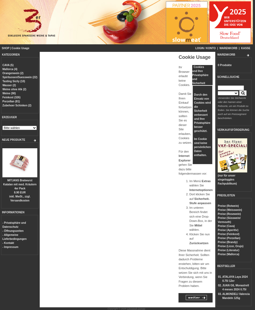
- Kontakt (8, 242)
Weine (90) (9, 93)
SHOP (5, 48)
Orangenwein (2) (12, 73)
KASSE (245, 48)
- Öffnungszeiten (13, 230)
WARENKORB (229, 48)
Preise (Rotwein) (228, 205)
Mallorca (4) (9, 69)
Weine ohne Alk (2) (14, 89)
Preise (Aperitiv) (228, 230)
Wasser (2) (9, 85)
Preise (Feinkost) (228, 234)
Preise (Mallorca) (228, 254)
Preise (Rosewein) (229, 213)
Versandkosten (19, 200)
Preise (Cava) (226, 226)
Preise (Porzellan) (229, 238)
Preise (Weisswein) (230, 209)
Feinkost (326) (11, 97)
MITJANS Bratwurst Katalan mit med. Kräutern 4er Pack (20, 184)
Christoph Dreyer (136, 308)
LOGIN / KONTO (205, 48)
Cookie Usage (20, 48)
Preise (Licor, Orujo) (230, 246)
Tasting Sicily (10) (13, 81)
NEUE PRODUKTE (13, 139)
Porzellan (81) (11, 101)
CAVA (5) (7, 65)
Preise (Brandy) (228, 242)
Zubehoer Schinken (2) (16, 105)
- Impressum (10, 247)
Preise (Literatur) (228, 250)
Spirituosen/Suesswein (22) (19, 77)
